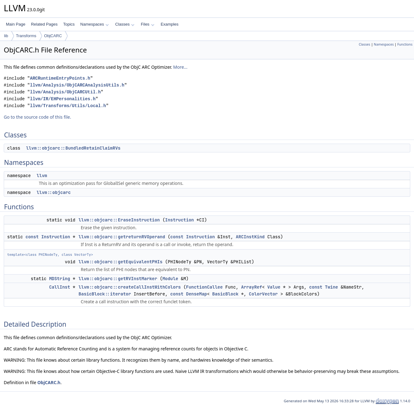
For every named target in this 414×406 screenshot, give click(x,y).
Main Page (15, 24)
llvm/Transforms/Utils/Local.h (68, 106)
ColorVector (263, 294)
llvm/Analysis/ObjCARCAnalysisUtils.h (77, 85)
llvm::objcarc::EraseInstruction (119, 220)
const (32, 237)
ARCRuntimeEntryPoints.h (60, 78)
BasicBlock (225, 294)
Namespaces (94, 24)
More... (180, 67)
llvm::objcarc (54, 192)
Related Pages (44, 24)
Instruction (179, 220)
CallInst (59, 287)
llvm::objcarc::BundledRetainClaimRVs (73, 148)
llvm (42, 175)
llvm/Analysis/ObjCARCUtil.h (65, 92)
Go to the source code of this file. (37, 117)
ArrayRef (251, 287)
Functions (404, 44)
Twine (331, 287)
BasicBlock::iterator (105, 294)
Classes (124, 24)
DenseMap (196, 294)
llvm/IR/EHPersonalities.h (62, 99)
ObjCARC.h (49, 382)
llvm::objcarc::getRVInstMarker (118, 278)
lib (6, 35)
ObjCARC (53, 35)
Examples (169, 24)
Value (273, 287)
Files (147, 24)
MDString (59, 278)
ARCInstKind (250, 237)
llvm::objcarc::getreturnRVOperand (122, 237)
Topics (69, 24)
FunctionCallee (204, 287)
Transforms (26, 35)
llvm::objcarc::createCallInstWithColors (130, 287)
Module (170, 278)
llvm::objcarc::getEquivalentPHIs (121, 262)
